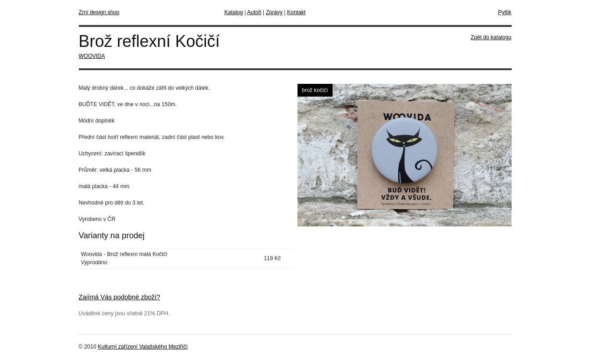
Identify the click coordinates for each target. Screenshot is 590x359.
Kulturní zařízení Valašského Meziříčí (143, 347)
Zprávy (274, 12)
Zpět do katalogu (491, 37)
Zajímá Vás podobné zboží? (119, 297)
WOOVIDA (92, 56)
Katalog (234, 12)
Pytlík (504, 12)
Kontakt (296, 12)
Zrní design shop (99, 12)
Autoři (254, 12)
